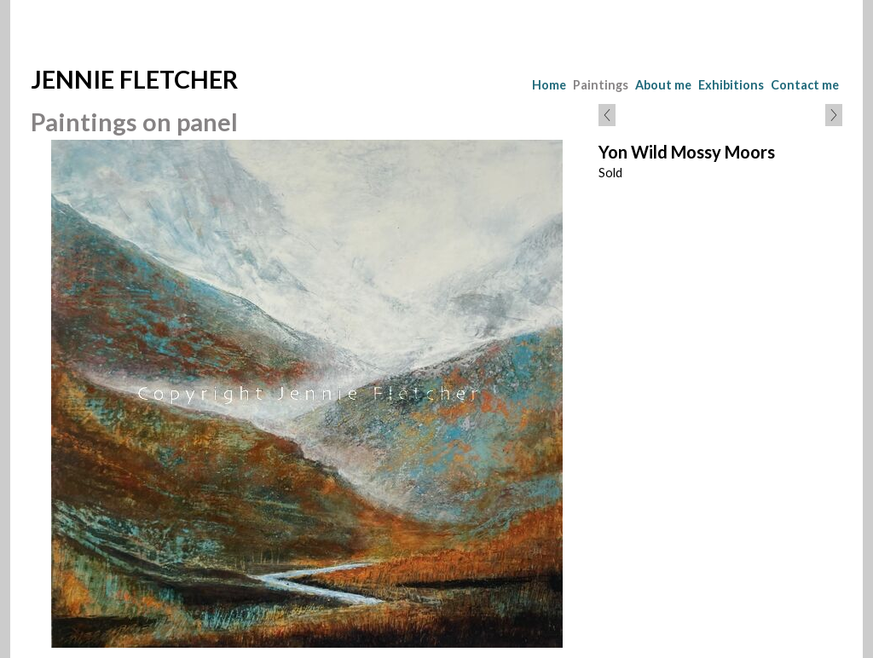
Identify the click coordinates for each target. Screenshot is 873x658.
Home (549, 85)
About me (663, 85)
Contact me (805, 85)
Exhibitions (731, 85)
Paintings (600, 85)
